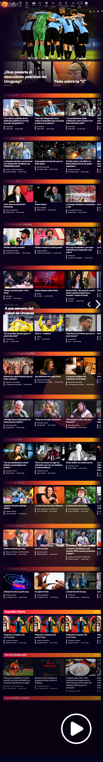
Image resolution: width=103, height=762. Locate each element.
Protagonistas (63, 5)
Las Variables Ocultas (84, 6)
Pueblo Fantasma (49, 6)
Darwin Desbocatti (14, 6)
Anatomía (91, 5)
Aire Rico (35, 5)
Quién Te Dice (21, 6)
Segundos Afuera (77, 6)
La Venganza (56, 6)
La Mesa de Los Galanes (28, 6)
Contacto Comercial (87, 10)
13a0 (42, 5)
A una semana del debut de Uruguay (19, 310)
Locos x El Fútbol (70, 6)
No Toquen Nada (7, 6)
